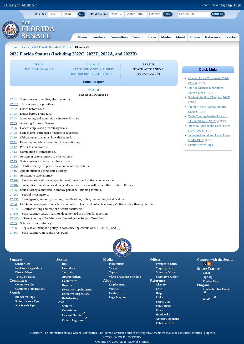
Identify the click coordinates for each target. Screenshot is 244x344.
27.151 (14, 166)
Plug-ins (203, 285)
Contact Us (115, 293)
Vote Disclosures (25, 276)
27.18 (13, 175)
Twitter (205, 263)
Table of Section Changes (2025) (209, 97)
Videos (113, 268)
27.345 (14, 213)
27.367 (14, 232)
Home (82, 37)
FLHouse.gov (11, 5)
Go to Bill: (41, 14)
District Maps (23, 272)
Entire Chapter (93, 82)
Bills (65, 263)
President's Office (167, 263)
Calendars (68, 268)
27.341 (14, 209)
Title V (67, 46)
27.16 (13, 170)
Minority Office (165, 272)
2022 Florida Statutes (46, 46)
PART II (93, 90)
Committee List (24, 284)
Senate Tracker (208, 268)
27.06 (13, 128)
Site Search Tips (25, 305)
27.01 (13, 99)
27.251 (14, 194)
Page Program (117, 297)
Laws (152, 37)
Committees (118, 37)
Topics (113, 272)
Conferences (69, 281)
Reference (212, 37)
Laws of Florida (74, 315)
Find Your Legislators (28, 268)
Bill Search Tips (25, 297)
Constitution (69, 310)
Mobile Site (29, 5)
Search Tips (163, 301)
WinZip (210, 299)
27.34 (13, 204)
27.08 (13, 132)
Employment (117, 284)
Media (166, 37)
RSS (209, 263)
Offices (195, 37)
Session (138, 37)
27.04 (13, 118)
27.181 (14, 180)
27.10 (13, 137)
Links (159, 297)
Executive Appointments (77, 289)
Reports (67, 285)
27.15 (13, 161)
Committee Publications (30, 288)
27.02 (13, 109)
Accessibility (133, 337)
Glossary (161, 284)
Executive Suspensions (76, 293)
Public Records (165, 323)
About (180, 37)
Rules (159, 310)
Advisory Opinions (167, 318)
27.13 (13, 151)
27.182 (14, 185)
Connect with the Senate (215, 259)
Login (238, 5)
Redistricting (70, 298)
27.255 (14, 199)
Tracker (231, 37)
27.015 (14, 104)
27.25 (13, 190)
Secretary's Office (167, 276)
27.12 (13, 147)
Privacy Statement (114, 337)
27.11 (13, 142)
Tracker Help (211, 281)
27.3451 (15, 218)
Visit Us (113, 288)
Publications (116, 263)
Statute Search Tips (200, 145)
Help (159, 293)
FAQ (159, 288)
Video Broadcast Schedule (125, 276)
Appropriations (71, 276)
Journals (67, 272)
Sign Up (226, 5)
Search (15, 293)
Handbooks (163, 314)
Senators (98, 37)
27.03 (13, 113)
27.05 (13, 123)
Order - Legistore (75, 320)
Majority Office (165, 268)
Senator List (22, 263)
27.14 (13, 156)
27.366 (14, 228)
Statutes (67, 306)
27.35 (13, 223)
